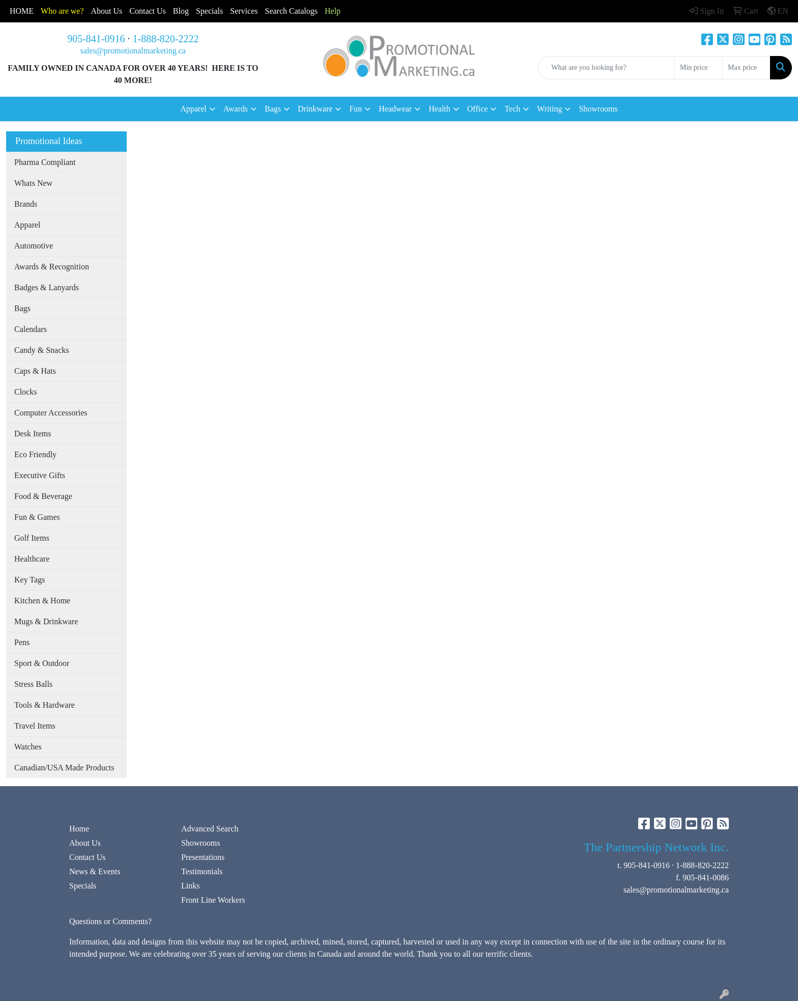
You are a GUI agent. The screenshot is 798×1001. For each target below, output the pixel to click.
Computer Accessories (51, 412)
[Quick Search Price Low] (698, 67)
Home (79, 828)
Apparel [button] (193, 108)
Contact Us (87, 857)
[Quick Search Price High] (746, 67)
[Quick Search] (606, 67)
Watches (28, 746)
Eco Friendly (35, 454)
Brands (25, 204)
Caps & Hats (35, 371)
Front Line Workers (213, 900)
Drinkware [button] (315, 108)
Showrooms (598, 108)
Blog (181, 11)
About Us (107, 11)
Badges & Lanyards (46, 287)
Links (190, 885)
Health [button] (439, 108)
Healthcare (31, 558)
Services (244, 11)
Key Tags (29, 579)
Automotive (33, 245)
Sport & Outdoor (41, 663)
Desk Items (32, 433)
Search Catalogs (291, 11)
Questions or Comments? (110, 921)
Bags (22, 308)
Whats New (33, 183)
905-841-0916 (96, 38)
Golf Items (31, 538)
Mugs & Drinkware (46, 621)
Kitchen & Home (42, 600)
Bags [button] (273, 108)
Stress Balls (33, 684)
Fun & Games (37, 517)
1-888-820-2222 (166, 38)
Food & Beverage (43, 496)
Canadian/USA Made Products (64, 767)
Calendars (30, 329)
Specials (209, 11)
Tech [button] (512, 108)
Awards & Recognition (51, 266)
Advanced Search (209, 828)
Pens (22, 642)
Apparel (27, 224)
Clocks (25, 391)
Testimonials (202, 871)
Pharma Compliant (44, 162)
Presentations (202, 857)
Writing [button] (549, 108)
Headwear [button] (395, 108)
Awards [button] (235, 108)
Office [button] (477, 108)
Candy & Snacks (41, 350)
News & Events (94, 871)
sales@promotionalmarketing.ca (133, 50)
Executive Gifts (39, 475)
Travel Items (34, 725)
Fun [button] (355, 108)
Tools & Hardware (44, 705)
